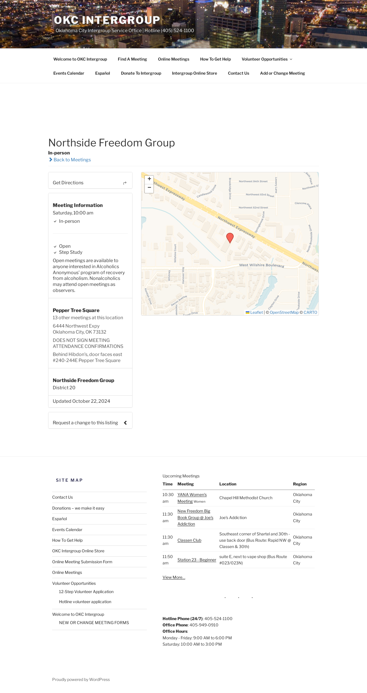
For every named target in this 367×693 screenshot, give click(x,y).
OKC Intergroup (107, 20)
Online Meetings (173, 59)
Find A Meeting (132, 59)
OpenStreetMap (284, 312)
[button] (228, 234)
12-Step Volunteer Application (86, 591)
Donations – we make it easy (78, 508)
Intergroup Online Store (194, 73)
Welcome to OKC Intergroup (80, 59)
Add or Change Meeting (282, 73)
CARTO (310, 312)
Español (102, 73)
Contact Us (238, 73)
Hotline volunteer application (85, 601)
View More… (174, 577)
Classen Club (189, 540)
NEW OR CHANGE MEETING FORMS (94, 622)
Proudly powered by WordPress (81, 679)
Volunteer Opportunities (267, 59)
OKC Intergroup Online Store (78, 550)
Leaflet (254, 312)
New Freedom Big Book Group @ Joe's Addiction (195, 517)
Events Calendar (68, 73)
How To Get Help (215, 59)
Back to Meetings (69, 159)
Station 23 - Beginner (196, 559)
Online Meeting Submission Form (82, 561)
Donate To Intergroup (141, 73)
